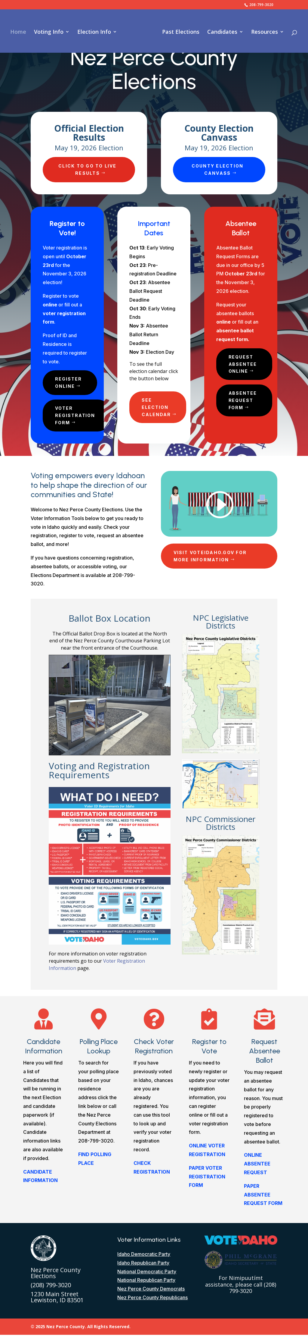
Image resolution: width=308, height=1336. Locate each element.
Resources (262, 31)
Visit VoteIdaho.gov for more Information (210, 557)
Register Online (69, 383)
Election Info (96, 31)
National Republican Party (146, 1281)
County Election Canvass (218, 169)
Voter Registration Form (76, 416)
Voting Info (51, 31)
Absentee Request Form (243, 401)
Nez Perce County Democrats (151, 1290)
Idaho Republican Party (143, 1264)
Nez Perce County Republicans (152, 1299)
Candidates (220, 31)
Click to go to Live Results (87, 169)
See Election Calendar (157, 407)
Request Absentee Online (243, 364)
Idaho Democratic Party (143, 1255)
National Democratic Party (146, 1273)
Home (20, 31)
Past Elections (178, 31)
